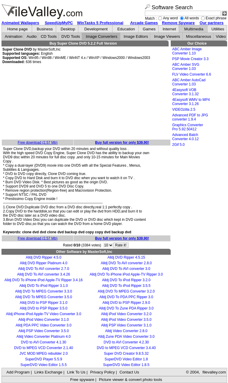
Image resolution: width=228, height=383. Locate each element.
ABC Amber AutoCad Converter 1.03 (188, 82)
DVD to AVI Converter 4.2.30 (126, 342)
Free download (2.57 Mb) (37, 142)
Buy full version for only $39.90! (122, 142)
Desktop (68, 29)
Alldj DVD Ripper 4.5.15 (126, 257)
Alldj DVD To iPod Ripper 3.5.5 (126, 286)
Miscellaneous (198, 36)
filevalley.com (214, 372)
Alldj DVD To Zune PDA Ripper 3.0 (126, 308)
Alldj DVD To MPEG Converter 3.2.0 (126, 291)
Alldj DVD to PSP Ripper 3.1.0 (43, 303)
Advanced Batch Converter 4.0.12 (185, 137)
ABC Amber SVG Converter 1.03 (185, 66)
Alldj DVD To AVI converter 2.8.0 (126, 263)
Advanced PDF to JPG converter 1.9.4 (190, 117)
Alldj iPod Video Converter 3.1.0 (43, 320)
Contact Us (129, 372)
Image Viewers (167, 36)
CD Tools (49, 36)
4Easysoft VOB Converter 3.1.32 (185, 92)
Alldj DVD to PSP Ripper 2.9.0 (126, 303)
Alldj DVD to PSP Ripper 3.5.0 (43, 308)
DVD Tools (70, 36)
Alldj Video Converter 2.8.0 (126, 331)
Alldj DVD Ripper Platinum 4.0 (43, 263)
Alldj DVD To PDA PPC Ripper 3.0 (126, 297)
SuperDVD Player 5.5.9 (43, 359)
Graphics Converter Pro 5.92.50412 (187, 127)
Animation (13, 36)
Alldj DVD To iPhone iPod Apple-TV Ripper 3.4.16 (43, 280)
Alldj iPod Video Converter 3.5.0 (126, 320)
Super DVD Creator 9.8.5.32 (126, 353)
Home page (17, 29)
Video (221, 36)
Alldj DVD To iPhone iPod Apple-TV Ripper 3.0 (126, 274)
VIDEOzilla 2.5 (183, 109)
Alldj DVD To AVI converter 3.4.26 (43, 274)
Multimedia (193, 29)
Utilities (217, 29)
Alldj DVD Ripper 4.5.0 (43, 257)
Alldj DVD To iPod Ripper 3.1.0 (43, 286)
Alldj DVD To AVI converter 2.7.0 (43, 269)
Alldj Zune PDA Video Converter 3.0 (126, 336)
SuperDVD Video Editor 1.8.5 (126, 365)
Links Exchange (48, 372)
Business (45, 29)
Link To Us (76, 372)
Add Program (18, 372)
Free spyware (82, 379)
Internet (169, 29)
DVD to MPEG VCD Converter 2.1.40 (43, 348)
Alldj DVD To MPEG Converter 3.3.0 (43, 291)
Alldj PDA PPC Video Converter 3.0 (44, 325)
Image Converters (101, 36)
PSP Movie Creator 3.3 (190, 59)
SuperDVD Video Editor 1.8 (126, 359)
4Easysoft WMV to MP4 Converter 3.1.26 (191, 102)
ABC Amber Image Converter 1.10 (187, 51)
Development (96, 29)
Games (149, 29)
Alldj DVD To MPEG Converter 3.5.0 (43, 297)
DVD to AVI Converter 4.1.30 (43, 342)
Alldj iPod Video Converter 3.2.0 (126, 314)
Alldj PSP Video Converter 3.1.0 (126, 325)
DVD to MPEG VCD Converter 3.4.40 (126, 348)
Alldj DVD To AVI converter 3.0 (126, 269)
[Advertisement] (86, 102)
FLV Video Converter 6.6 (191, 74)
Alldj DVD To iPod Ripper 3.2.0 (126, 280)
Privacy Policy (102, 372)
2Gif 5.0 (178, 145)
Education (126, 29)
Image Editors (136, 36)
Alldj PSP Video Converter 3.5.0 (43, 331)
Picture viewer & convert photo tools (130, 379)
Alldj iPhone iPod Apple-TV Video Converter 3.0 (43, 314)
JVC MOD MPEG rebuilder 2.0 (43, 353)
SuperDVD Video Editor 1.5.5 (43, 365)
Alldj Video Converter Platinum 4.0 (43, 336)
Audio (31, 36)
